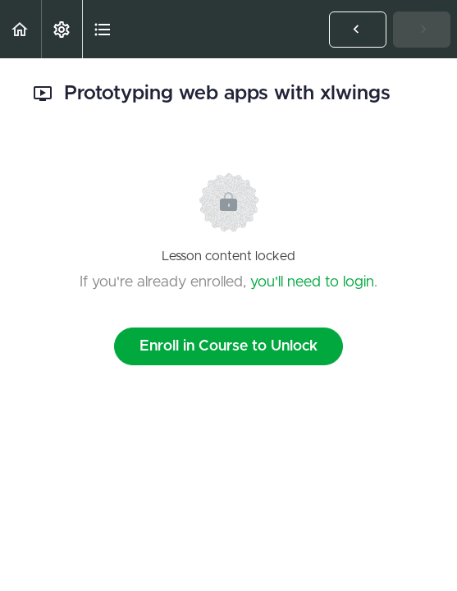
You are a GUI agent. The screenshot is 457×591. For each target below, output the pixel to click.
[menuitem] (61, 29)
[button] (20, 29)
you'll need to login (312, 282)
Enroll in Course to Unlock (228, 346)
